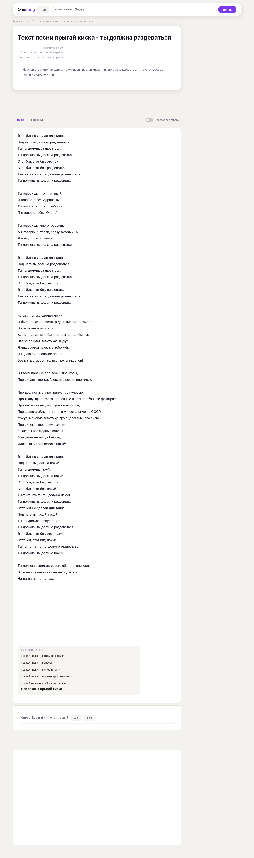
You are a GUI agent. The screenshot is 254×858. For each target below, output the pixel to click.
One (26, 9)
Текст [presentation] (20, 119)
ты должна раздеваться (77, 21)
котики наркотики (53, 655)
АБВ (43, 9)
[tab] (20, 120)
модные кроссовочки (55, 676)
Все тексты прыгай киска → (43, 689)
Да (76, 717)
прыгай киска (49, 21)
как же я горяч (51, 669)
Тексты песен (21, 21)
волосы (47, 662)
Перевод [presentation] (37, 119)
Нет (89, 717)
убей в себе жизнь (54, 683)
